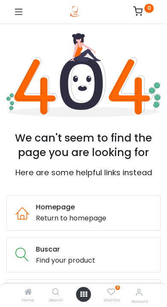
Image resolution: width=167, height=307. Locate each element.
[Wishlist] (111, 292)
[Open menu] (83, 294)
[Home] (28, 292)
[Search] (56, 292)
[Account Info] (139, 292)
